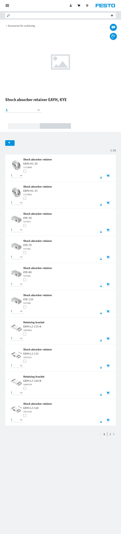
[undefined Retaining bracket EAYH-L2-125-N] (34, 326)
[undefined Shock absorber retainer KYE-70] (38, 244)
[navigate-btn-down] (101, 434)
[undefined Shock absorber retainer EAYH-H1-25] (38, 190)
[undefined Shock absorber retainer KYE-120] (38, 298)
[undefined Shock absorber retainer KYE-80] (38, 271)
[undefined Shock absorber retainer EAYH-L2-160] (38, 407)
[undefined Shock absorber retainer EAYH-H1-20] (38, 163)
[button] (15, 175)
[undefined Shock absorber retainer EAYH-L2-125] (38, 353)
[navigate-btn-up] (114, 434)
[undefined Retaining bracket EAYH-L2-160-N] (34, 380)
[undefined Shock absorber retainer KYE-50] (38, 217)
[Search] (61, 15)
